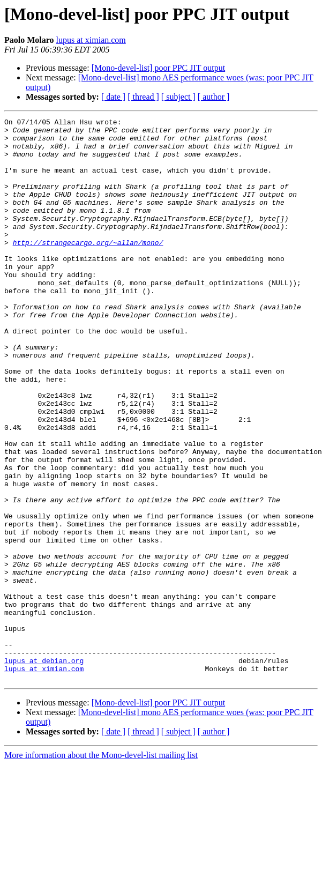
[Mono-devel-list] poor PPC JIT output (158, 67)
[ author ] (214, 96)
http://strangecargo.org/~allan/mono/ (88, 268)
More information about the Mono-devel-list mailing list (101, 867)
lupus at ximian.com (91, 39)
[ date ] (113, 96)
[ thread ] (143, 96)
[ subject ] (178, 96)
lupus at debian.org (44, 770)
